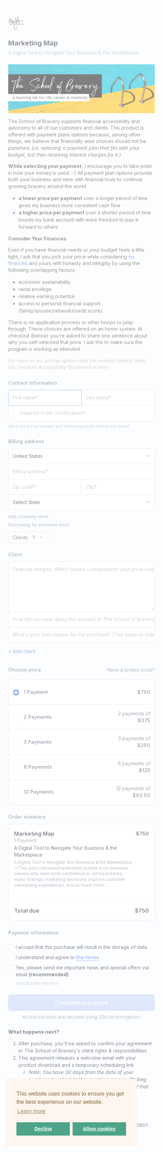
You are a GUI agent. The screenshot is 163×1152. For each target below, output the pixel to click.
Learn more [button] (31, 1111)
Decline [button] (43, 1128)
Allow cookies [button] (99, 1128)
